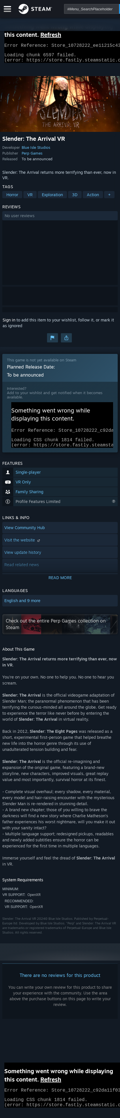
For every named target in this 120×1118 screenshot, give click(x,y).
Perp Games (32, 156)
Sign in (9, 323)
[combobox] (91, 9)
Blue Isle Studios (36, 151)
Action (93, 198)
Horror (12, 198)
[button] (59, 219)
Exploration (52, 198)
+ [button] (109, 198)
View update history (22, 559)
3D (75, 198)
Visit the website (22, 546)
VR (30, 198)
